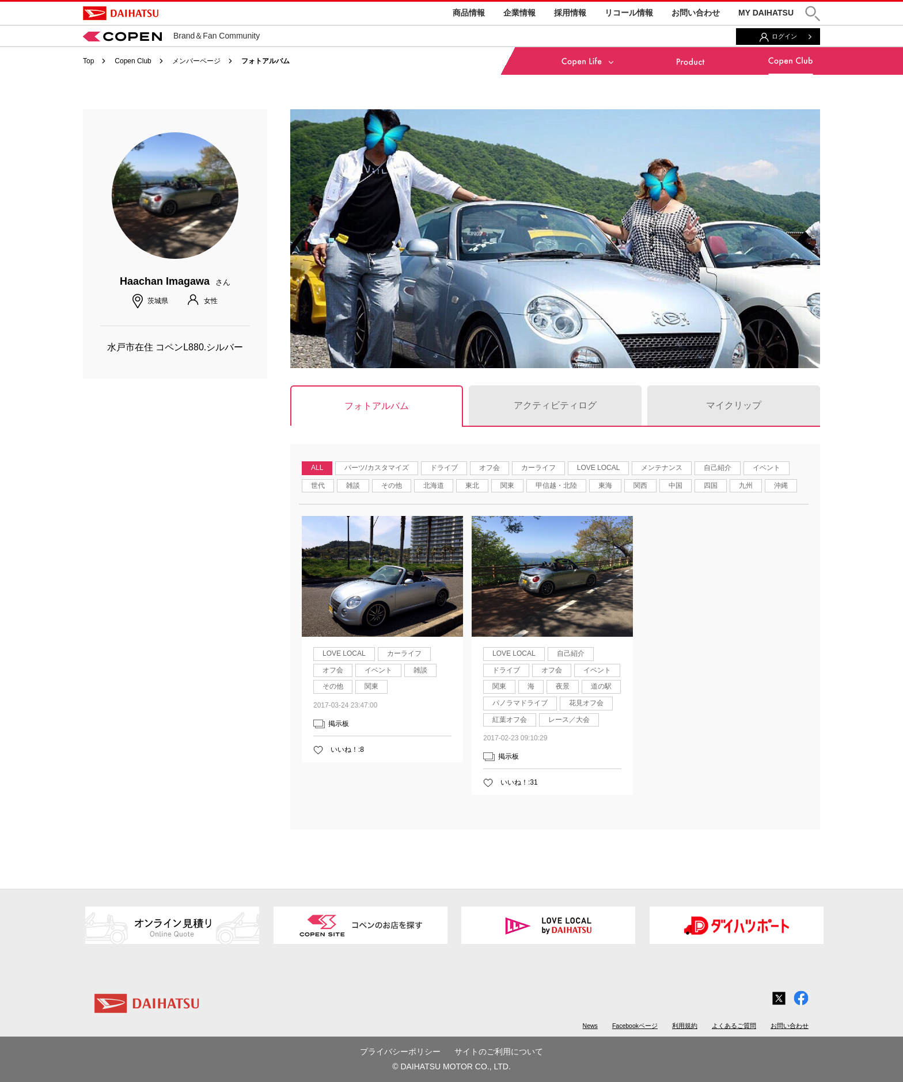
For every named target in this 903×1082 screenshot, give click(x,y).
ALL (317, 468)
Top (88, 61)
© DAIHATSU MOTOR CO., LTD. (451, 1066)
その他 (391, 485)
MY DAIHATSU (766, 12)
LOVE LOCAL (598, 468)
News (590, 1025)
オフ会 (489, 468)
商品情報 (469, 12)
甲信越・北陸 (556, 485)
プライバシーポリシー (400, 1051)
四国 (711, 485)
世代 (318, 485)
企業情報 (519, 12)
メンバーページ (196, 61)
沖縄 (781, 485)
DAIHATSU (120, 13)
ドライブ (444, 468)
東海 (605, 485)
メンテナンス (661, 468)
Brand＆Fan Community (171, 35)
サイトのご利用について (498, 1051)
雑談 (353, 485)
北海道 (433, 485)
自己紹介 (717, 468)
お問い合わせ (695, 12)
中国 (675, 485)
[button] (812, 13)
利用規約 (684, 1025)
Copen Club (133, 61)
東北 (472, 485)
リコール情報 (629, 12)
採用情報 (570, 12)
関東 (507, 485)
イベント (766, 468)
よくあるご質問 (734, 1025)
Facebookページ (635, 1025)
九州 (746, 485)
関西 (640, 485)
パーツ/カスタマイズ (376, 468)
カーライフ (538, 468)
